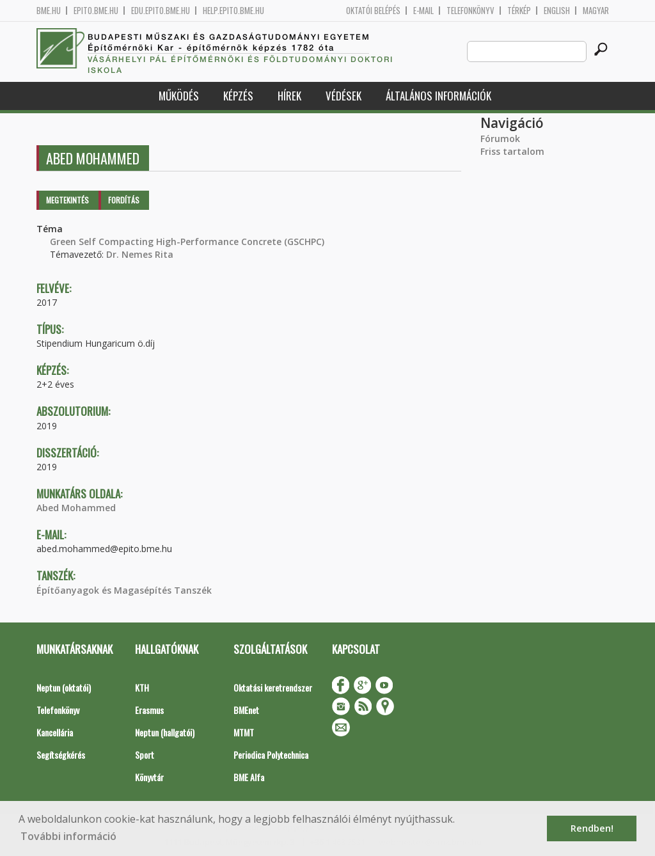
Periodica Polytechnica (270, 754)
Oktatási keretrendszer (272, 687)
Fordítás (123, 199)
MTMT (243, 732)
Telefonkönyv (470, 10)
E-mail (423, 10)
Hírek (289, 96)
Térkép (519, 10)
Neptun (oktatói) (63, 687)
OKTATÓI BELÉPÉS (373, 10)
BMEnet (246, 710)
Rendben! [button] (592, 828)
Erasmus (149, 710)
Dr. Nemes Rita (139, 254)
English (557, 10)
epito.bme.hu (96, 10)
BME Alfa (248, 777)
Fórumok (500, 138)
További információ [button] (68, 836)
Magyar (596, 10)
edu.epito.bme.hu (160, 10)
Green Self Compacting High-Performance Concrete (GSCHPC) (187, 241)
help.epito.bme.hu (233, 10)
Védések (343, 96)
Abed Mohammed (76, 508)
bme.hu (48, 10)
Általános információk (438, 96)
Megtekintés (67, 199)
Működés (179, 96)
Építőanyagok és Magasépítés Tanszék (124, 590)
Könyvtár (149, 777)
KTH (142, 687)
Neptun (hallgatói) (164, 732)
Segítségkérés (60, 754)
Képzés (238, 96)
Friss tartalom (512, 151)
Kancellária (54, 732)
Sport (144, 754)
